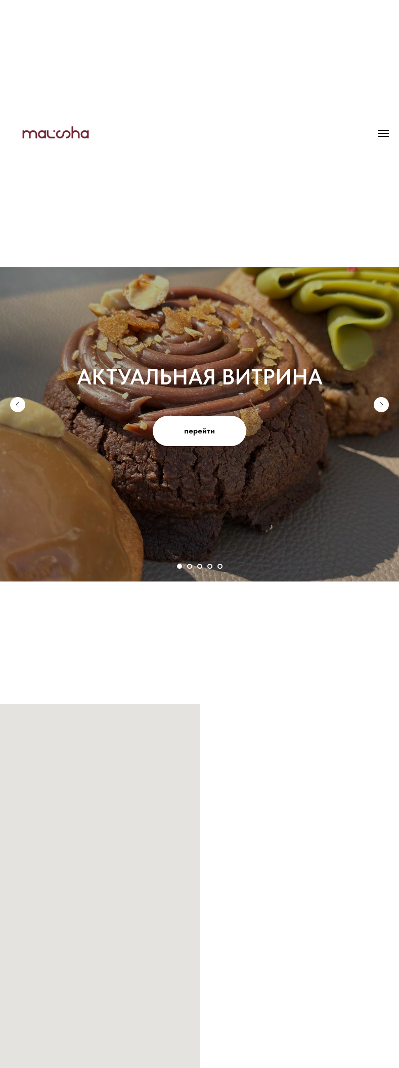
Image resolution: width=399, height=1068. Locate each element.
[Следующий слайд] (381, 404)
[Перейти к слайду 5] (220, 566)
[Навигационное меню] (383, 133)
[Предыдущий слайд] (17, 404)
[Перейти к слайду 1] (179, 566)
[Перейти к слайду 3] (199, 566)
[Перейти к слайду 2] (189, 566)
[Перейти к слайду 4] (209, 566)
